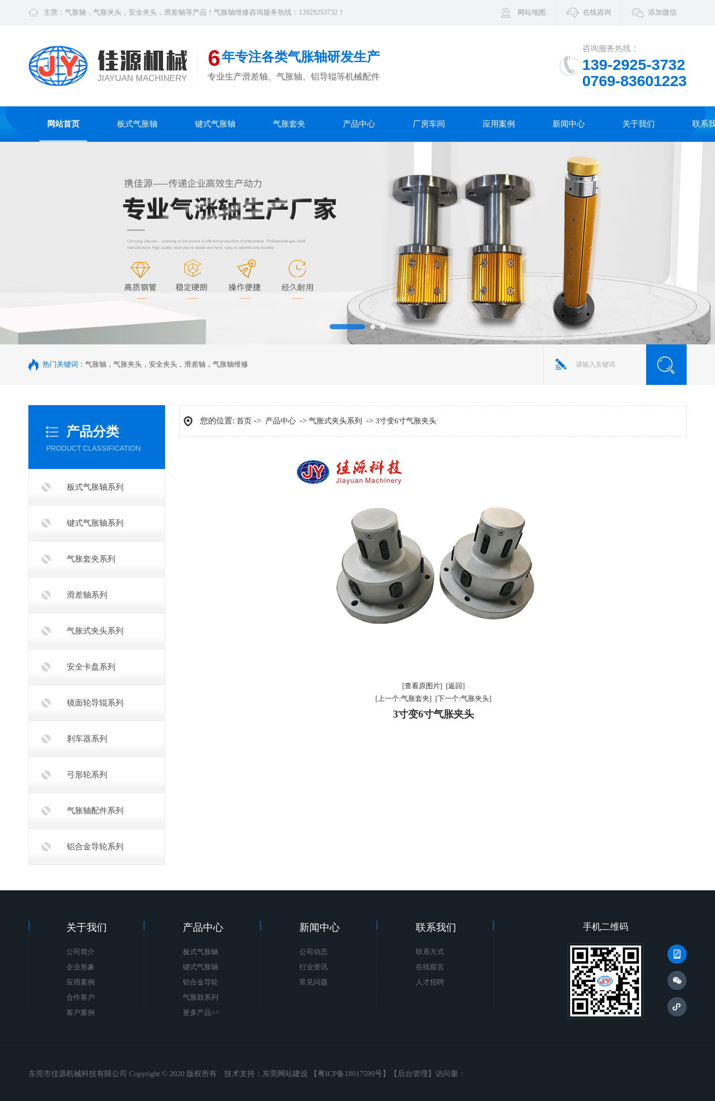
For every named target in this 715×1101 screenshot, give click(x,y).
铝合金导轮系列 (95, 846)
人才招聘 (430, 982)
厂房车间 (429, 124)
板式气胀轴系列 (95, 487)
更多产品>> (201, 1012)
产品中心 (359, 124)
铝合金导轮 (200, 982)
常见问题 (313, 982)
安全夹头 (143, 12)
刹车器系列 (87, 738)
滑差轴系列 (87, 595)
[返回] (455, 686)
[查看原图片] (422, 686)
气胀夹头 (107, 12)
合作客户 (80, 997)
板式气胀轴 (137, 124)
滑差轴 (174, 12)
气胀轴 (75, 12)
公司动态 (313, 952)
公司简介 (80, 952)
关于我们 (638, 124)
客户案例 (80, 1012)
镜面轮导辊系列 (95, 702)
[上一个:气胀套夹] (403, 698)
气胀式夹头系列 (95, 630)
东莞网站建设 (285, 1074)
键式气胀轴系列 (95, 523)
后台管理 (413, 1074)
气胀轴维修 (231, 12)
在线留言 (430, 967)
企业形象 (80, 967)
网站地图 (532, 12)
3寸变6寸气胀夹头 (406, 421)
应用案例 (499, 124)
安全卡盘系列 (91, 666)
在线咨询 (597, 12)
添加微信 (662, 12)
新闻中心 (568, 124)
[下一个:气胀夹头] (463, 698)
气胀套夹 (289, 124)
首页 (244, 421)
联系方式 (430, 952)
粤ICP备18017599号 (349, 1074)
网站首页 (63, 124)
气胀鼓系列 (200, 997)
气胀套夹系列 (91, 559)
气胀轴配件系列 (95, 810)
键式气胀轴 (215, 124)
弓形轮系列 (87, 774)
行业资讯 (313, 967)
